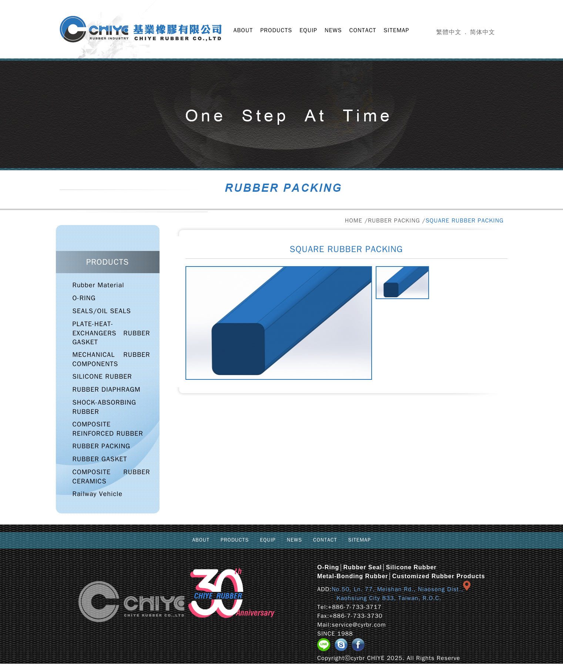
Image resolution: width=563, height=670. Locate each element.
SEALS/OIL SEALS (102, 311)
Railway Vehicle (98, 494)
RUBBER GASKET (100, 459)
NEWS (333, 30)
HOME (353, 220)
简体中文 (482, 32)
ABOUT (243, 30)
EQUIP (308, 30)
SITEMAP (396, 30)
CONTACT (362, 30)
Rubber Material (98, 285)
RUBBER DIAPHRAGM (107, 389)
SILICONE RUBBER (102, 376)
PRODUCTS (276, 30)
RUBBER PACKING (394, 220)
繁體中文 (449, 32)
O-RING (84, 298)
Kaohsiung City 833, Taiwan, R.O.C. (379, 598)
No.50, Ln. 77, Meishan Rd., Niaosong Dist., (397, 589)
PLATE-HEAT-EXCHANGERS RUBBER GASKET (111, 333)
